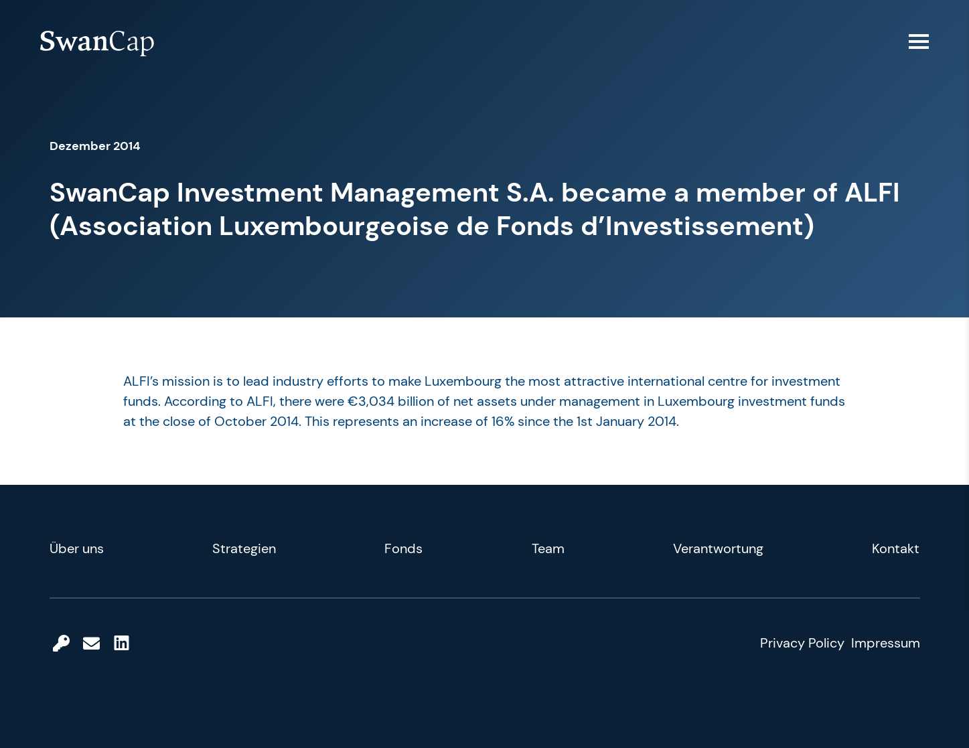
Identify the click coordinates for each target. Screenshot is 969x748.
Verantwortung (718, 548)
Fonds (403, 548)
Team (548, 548)
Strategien (244, 548)
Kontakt (895, 548)
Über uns (77, 548)
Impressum (885, 643)
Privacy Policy (802, 643)
